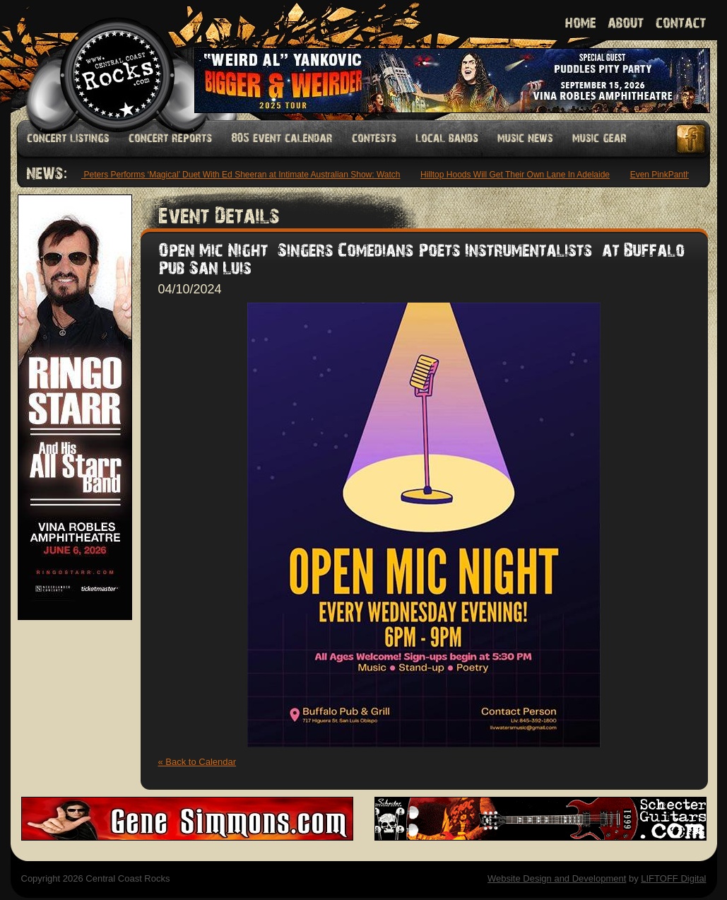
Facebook (691, 139)
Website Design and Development (556, 878)
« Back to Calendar (197, 761)
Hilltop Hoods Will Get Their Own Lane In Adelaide (517, 175)
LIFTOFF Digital (673, 878)
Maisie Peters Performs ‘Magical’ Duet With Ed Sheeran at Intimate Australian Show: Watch (231, 175)
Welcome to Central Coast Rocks (101, 59)
